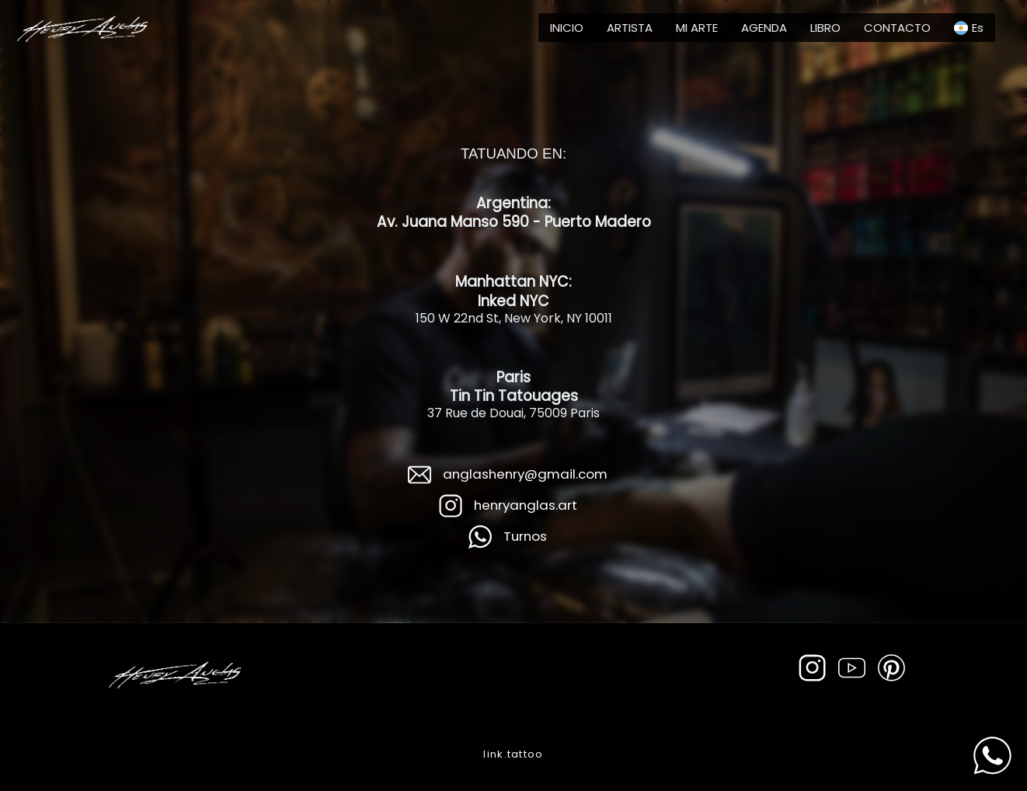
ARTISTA (630, 27)
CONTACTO (897, 27)
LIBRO (825, 27)
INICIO (566, 27)
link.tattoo (513, 754)
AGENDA (764, 27)
